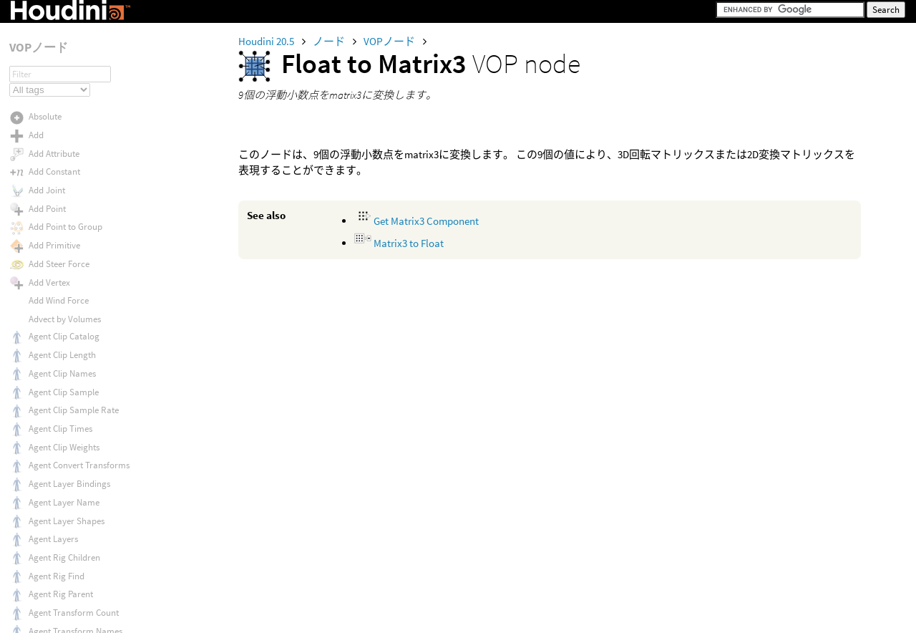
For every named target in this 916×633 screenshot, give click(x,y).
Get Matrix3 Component (416, 221)
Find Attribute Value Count (79, 27)
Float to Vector (57, 191)
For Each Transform (67, 301)
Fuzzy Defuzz (54, 602)
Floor (39, 264)
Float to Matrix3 (59, 172)
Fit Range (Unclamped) (73, 98)
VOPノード (390, 41)
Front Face (49, 430)
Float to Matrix (56, 136)
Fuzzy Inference (59, 620)
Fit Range (47, 80)
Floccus (43, 246)
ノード (330, 41)
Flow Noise (49, 282)
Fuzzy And (48, 584)
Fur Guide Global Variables (80, 449)
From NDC (48, 375)
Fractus (43, 338)
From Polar (50, 411)
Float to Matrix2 (59, 154)
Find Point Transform (69, 62)
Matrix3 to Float (399, 243)
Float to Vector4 (59, 227)
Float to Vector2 (59, 209)
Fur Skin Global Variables (77, 516)
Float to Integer (58, 117)
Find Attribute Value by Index (84, 44)
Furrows (44, 565)
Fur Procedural (58, 498)
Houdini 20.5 (267, 41)
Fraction (45, 320)
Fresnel (42, 356)
